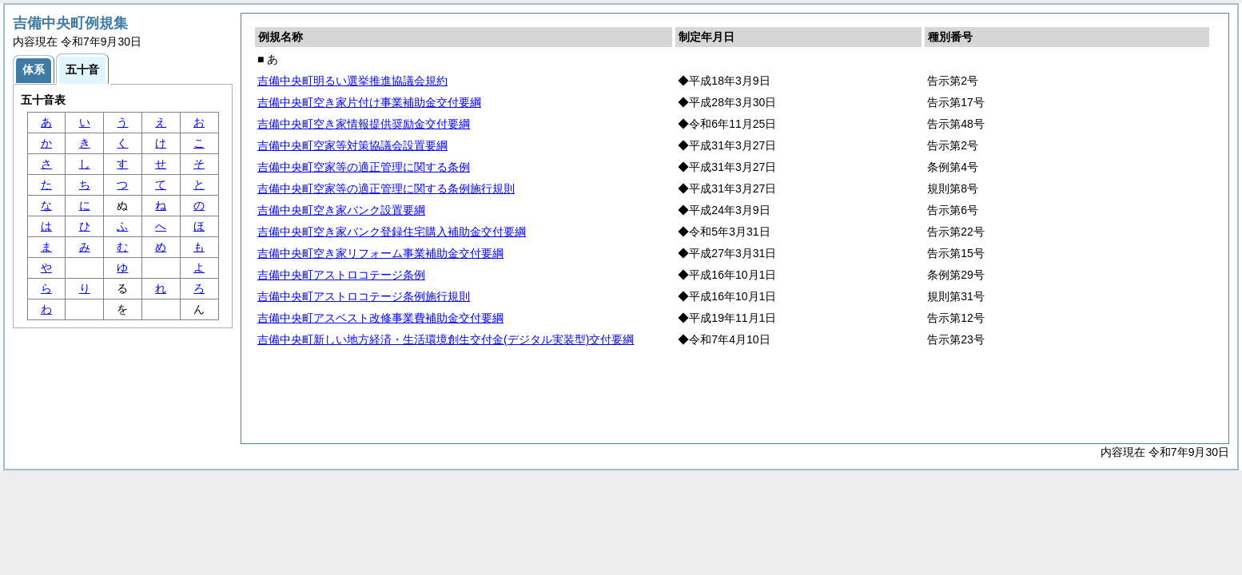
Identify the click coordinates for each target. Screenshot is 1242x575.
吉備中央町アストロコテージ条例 (341, 274)
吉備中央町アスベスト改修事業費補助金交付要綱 (380, 317)
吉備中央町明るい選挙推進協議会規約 (352, 80)
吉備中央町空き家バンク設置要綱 (341, 210)
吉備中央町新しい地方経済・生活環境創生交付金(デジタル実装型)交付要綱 (445, 339)
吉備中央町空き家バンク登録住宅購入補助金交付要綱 (391, 231)
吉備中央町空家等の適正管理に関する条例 (363, 167)
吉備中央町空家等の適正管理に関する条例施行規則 (386, 188)
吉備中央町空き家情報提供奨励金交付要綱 (363, 123)
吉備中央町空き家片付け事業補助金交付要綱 (369, 102)
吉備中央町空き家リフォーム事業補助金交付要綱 (380, 253)
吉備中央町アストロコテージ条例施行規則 (363, 296)
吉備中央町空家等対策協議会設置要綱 (352, 145)
